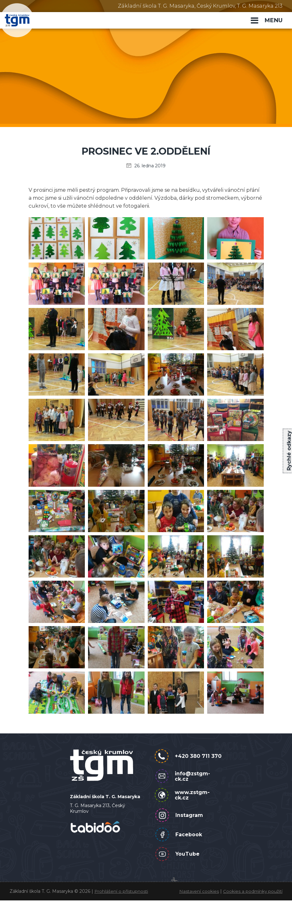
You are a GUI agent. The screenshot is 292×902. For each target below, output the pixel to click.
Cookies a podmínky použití (252, 893)
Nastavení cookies (197, 893)
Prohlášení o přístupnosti (121, 893)
